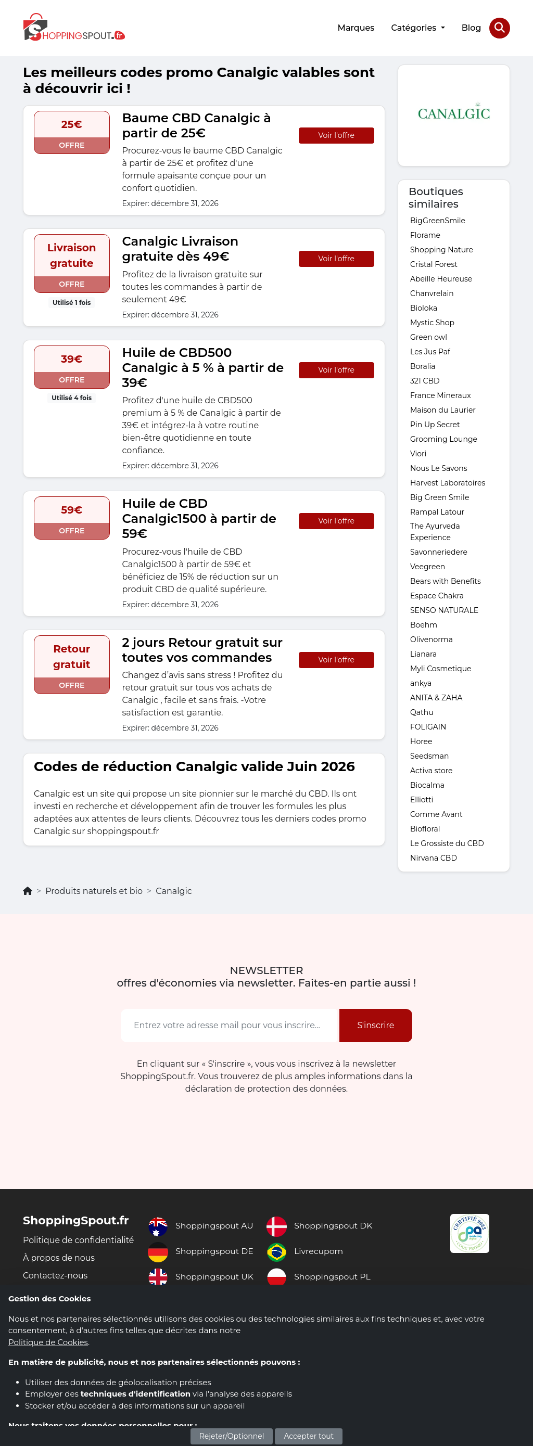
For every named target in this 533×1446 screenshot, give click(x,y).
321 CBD (425, 380)
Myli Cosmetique (441, 667)
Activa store (431, 769)
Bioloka (423, 307)
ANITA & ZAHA (436, 696)
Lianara (423, 653)
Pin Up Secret (435, 423)
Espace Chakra (437, 594)
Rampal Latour (437, 511)
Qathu (422, 711)
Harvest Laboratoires (447, 482)
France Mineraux (440, 394)
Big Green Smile (439, 496)
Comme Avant (436, 813)
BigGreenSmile (437, 219)
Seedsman (429, 755)
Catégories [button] (414, 27)
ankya (421, 682)
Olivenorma (431, 638)
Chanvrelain (432, 292)
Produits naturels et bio (94, 890)
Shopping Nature (441, 248)
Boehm (423, 624)
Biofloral (425, 828)
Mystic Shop (432, 321)
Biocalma (427, 784)
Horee (421, 740)
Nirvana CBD (433, 857)
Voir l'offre (336, 134)
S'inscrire (375, 1024)
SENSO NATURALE (444, 609)
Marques (355, 27)
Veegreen (427, 565)
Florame (425, 234)
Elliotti (421, 798)
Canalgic (174, 890)
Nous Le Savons (438, 467)
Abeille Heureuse (441, 278)
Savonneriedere (438, 551)
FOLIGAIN (428, 726)
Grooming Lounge (443, 438)
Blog (471, 27)
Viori (418, 452)
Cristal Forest (434, 263)
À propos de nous (59, 1269)
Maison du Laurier (443, 409)
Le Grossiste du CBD (447, 842)
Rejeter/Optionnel (231, 1436)
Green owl (428, 336)
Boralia (422, 365)
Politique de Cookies (48, 1342)
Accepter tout (309, 1436)
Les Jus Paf (430, 350)
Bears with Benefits (445, 580)
